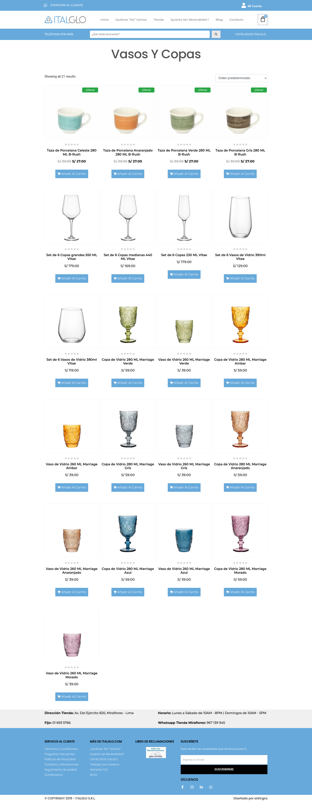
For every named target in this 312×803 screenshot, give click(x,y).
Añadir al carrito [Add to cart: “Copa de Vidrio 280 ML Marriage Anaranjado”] (242, 488)
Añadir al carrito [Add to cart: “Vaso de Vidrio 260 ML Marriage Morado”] (74, 698)
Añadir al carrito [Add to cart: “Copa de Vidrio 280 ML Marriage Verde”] (130, 383)
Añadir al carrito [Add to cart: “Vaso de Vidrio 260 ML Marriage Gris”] (186, 488)
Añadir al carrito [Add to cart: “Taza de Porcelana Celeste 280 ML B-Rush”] (74, 174)
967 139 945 (191, 724)
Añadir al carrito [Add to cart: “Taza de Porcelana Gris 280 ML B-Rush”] (242, 174)
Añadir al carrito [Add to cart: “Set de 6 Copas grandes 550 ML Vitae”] (74, 279)
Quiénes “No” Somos (131, 19)
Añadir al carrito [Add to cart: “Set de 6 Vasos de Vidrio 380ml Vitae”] (74, 383)
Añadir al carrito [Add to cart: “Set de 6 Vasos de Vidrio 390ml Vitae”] (242, 279)
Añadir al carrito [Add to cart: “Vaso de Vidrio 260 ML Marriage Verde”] (186, 383)
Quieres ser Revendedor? (190, 19)
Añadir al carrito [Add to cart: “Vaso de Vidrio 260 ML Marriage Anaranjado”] (74, 593)
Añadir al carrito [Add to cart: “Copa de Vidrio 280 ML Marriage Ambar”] (242, 383)
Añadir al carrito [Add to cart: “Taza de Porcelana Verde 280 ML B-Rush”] (186, 174)
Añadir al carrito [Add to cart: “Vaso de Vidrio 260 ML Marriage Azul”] (186, 593)
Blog (219, 19)
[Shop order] (241, 78)
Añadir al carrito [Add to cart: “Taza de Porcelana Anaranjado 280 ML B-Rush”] (130, 174)
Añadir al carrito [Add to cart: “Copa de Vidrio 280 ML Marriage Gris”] (130, 488)
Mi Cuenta (255, 6)
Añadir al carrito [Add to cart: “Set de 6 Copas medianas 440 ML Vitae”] (130, 279)
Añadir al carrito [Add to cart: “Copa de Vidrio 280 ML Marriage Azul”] (130, 593)
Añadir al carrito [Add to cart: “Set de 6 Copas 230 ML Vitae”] (186, 275)
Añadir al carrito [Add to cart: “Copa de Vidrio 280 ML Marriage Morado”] (242, 593)
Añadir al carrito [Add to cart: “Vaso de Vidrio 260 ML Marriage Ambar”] (74, 488)
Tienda (158, 19)
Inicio (104, 19)
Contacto (236, 19)
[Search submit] (216, 34)
